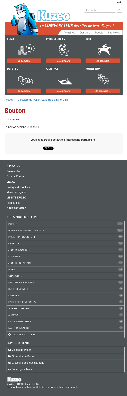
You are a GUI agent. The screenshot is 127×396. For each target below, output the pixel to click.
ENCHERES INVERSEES (22, 302)
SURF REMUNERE (18, 289)
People (99, 32)
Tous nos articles (23, 334)
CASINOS (13, 243)
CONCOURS (15, 276)
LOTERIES (14, 256)
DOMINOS (14, 295)
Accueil (9, 99)
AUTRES (13, 315)
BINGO (12, 269)
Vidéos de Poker (21, 349)
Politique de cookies (18, 187)
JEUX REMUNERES (19, 250)
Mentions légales (16, 192)
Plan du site (13, 202)
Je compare (24, 61)
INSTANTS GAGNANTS (21, 282)
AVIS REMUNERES (18, 308)
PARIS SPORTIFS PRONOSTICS (26, 230)
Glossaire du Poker (23, 356)
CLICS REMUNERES (19, 321)
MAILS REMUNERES (19, 328)
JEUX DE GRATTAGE (20, 263)
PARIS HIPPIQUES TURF (22, 237)
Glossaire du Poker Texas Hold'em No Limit (43, 99)
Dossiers (85, 32)
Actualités (69, 32)
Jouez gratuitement (23, 369)
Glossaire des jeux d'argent (27, 362)
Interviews (114, 32)
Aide (119, 2)
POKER (12, 224)
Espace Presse (15, 176)
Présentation (14, 171)
